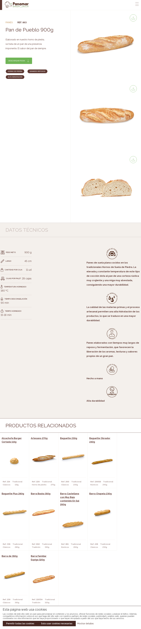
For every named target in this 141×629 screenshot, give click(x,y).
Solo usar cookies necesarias (56, 623)
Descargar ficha (16, 61)
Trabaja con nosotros (117, 581)
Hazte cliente (16, 596)
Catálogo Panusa (68, 596)
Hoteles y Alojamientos (40, 596)
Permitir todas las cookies (20, 623)
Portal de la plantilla (117, 590)
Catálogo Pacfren (69, 600)
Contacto (14, 591)
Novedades (65, 583)
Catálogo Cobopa (68, 591)
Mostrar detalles (85, 623)
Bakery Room (16, 587)
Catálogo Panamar (69, 587)
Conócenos (15, 583)
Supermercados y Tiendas (40, 591)
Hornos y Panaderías (38, 587)
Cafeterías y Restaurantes (41, 583)
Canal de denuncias (117, 598)
